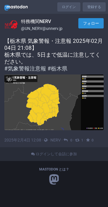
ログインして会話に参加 (54, 154)
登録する (94, 7)
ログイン (69, 7)
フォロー (91, 23)
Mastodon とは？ (54, 169)
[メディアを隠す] (9, 79)
